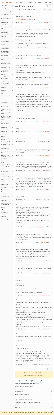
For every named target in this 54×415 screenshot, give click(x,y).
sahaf (2, 179)
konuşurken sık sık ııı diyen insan (5, 213)
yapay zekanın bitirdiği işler (5, 96)
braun (2, 99)
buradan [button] (33, 375)
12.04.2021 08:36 (40, 189)
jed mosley (46, 199)
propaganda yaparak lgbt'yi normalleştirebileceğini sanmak (5, 111)
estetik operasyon (4, 131)
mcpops (2, 174)
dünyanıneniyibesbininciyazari (23, 19)
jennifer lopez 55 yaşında (6, 11)
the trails (3, 182)
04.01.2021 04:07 (40, 22)
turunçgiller (40, 2)
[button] (32, 2)
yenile (7, 8)
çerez (43, 412)
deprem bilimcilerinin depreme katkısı (5, 77)
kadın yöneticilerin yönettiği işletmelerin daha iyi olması (5, 157)
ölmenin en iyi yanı (19, 391)
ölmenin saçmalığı (19, 389)
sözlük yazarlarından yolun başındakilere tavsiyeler (5, 123)
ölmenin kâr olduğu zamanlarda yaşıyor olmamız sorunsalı (27, 402)
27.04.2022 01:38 (35, 295)
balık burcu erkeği (4, 184)
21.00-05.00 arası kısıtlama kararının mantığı (24, 407)
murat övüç (3, 187)
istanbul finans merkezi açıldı (6, 27)
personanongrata (45, 364)
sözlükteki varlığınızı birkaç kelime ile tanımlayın (5, 43)
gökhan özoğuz (4, 209)
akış (2, 5)
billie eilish (3, 39)
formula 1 (3, 207)
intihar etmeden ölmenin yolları (22, 394)
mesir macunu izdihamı (6, 176)
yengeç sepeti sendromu (6, 81)
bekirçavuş (46, 242)
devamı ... (6, 219)
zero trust (3, 74)
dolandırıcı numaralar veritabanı (5, 58)
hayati (47, 141)
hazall (47, 110)
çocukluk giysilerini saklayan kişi (5, 197)
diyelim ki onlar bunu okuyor (5, 190)
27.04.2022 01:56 (36, 364)
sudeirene (46, 261)
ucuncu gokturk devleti (43, 226)
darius (47, 341)
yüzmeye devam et (5, 148)
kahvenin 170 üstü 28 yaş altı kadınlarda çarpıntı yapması (6, 118)
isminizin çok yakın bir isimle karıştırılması (5, 165)
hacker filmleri (4, 139)
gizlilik (46, 412)
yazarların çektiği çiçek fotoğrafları (5, 35)
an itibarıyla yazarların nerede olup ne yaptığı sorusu (5, 63)
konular (11, 5)
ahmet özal (3, 134)
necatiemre (46, 87)
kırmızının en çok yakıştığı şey (4, 23)
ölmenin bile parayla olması (21, 397)
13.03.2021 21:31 (39, 155)
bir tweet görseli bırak (5, 141)
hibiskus (47, 189)
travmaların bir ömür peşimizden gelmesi (5, 47)
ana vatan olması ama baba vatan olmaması (24, 386)
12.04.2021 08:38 (39, 199)
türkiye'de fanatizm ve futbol (5, 151)
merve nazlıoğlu (4, 106)
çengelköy (3, 136)
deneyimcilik (3, 169)
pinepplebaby (45, 273)
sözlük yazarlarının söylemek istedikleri (5, 52)
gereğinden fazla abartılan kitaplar (4, 31)
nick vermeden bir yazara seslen (6, 145)
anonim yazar (45, 121)
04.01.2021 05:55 (39, 87)
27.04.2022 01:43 (41, 329)
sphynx (47, 329)
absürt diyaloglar (4, 55)
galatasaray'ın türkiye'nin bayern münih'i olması (6, 204)
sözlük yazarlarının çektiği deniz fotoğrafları (6, 84)
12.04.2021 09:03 (38, 273)
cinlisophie (46, 58)
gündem (6, 5)
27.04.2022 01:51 (41, 341)
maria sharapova (4, 171)
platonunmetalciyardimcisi (42, 170)
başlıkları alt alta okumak (4, 103)
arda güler (3, 193)
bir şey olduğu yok (5, 67)
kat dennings (3, 216)
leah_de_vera (45, 48)
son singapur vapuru (44, 295)
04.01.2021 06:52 (41, 110)
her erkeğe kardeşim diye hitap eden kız (6, 19)
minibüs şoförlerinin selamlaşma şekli (5, 70)
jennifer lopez (4, 200)
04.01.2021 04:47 (39, 58)
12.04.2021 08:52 (39, 242)
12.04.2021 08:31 (32, 170)
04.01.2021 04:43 (38, 48)
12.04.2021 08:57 (39, 261)
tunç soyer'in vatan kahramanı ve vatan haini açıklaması (27, 383)
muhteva (47, 131)
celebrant (46, 22)
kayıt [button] (37, 372)
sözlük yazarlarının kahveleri (5, 161)
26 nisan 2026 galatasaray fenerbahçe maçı (6, 92)
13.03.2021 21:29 (40, 131)
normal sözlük (6, 2)
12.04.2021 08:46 (33, 226)
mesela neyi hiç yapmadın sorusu (4, 128)
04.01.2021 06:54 (38, 121)
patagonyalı (46, 155)
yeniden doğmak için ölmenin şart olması (23, 399)
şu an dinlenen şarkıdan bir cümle (6, 15)
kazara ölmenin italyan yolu (21, 405)
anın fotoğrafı (3, 87)
